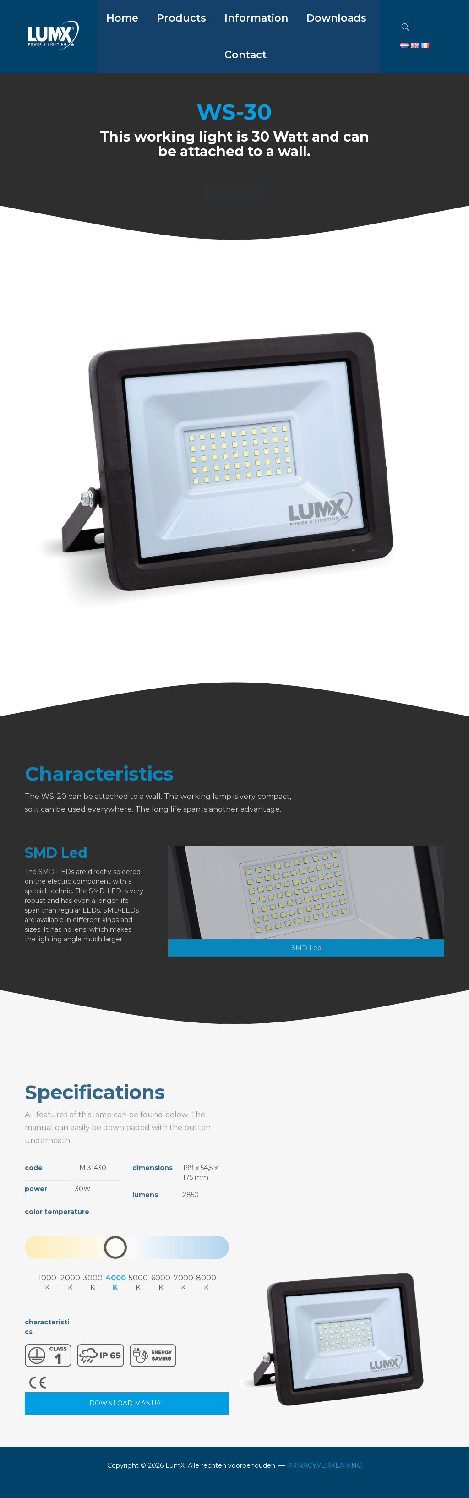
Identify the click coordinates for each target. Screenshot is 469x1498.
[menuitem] (181, 41)
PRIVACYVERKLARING (324, 1465)
